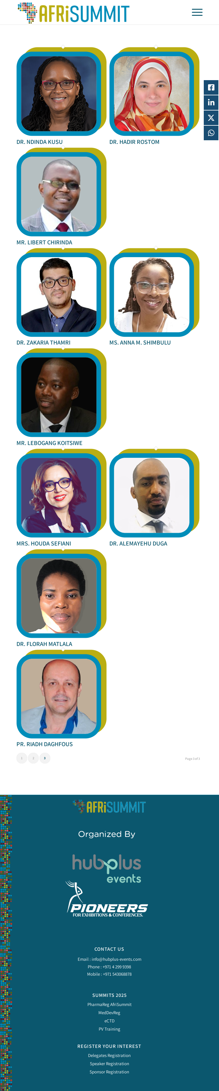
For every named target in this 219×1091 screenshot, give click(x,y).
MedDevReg (109, 1012)
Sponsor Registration (109, 1072)
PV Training (109, 1029)
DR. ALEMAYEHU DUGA (138, 543)
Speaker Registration (109, 1063)
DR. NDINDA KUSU (39, 142)
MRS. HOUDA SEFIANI (43, 543)
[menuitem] (194, 12)
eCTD (109, 1021)
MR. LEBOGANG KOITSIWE (49, 443)
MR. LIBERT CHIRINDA (44, 242)
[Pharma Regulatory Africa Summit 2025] (90, 12)
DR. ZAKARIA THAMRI (43, 342)
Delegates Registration (109, 1055)
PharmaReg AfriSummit (109, 1004)
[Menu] (194, 12)
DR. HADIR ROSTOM (134, 142)
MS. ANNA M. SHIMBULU (140, 342)
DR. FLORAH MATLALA (44, 644)
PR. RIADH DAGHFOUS (44, 744)
